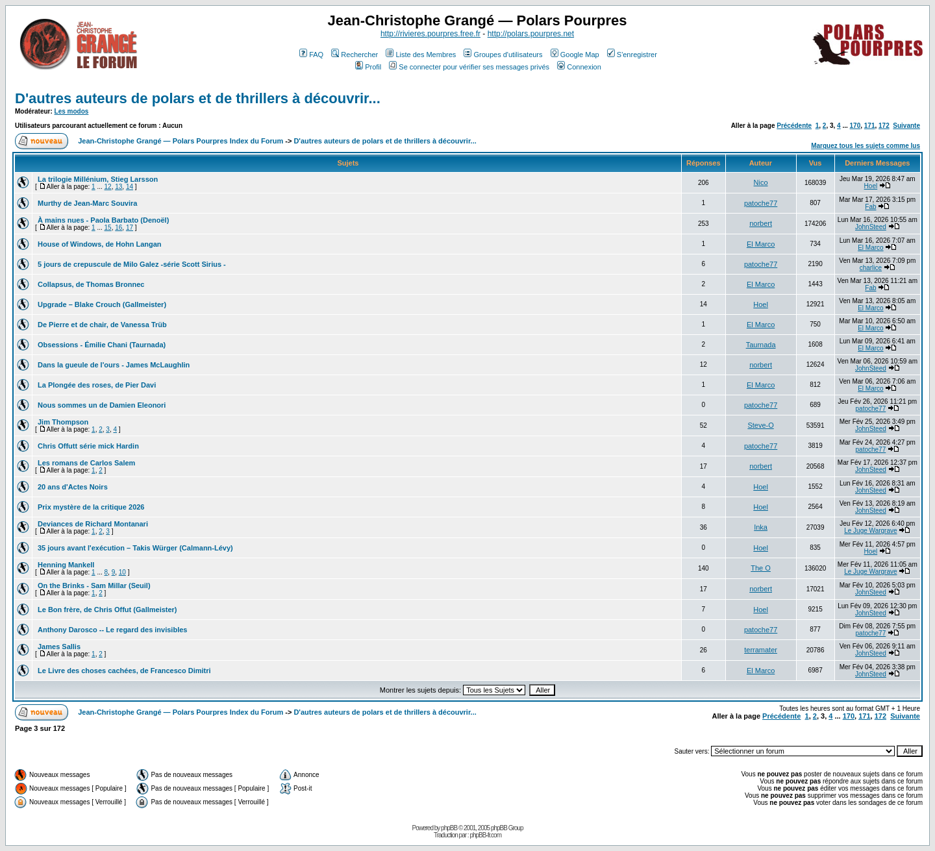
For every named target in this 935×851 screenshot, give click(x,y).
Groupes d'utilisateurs (503, 54)
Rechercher (354, 54)
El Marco (761, 244)
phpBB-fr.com (485, 835)
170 (855, 125)
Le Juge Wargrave (870, 530)
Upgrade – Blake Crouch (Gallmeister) (102, 304)
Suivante (906, 125)
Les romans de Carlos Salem (86, 463)
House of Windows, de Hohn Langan (100, 244)
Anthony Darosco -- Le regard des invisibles (112, 630)
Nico (761, 182)
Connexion (579, 67)
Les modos (72, 111)
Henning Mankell (66, 565)
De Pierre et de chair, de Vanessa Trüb (102, 324)
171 (869, 125)
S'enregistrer (632, 54)
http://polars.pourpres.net (531, 33)
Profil (368, 67)
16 (118, 227)
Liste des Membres (421, 54)
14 (129, 186)
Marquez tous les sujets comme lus (865, 145)
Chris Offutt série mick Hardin (88, 446)
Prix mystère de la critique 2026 (91, 507)
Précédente (794, 125)
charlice (871, 267)
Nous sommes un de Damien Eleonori (102, 405)
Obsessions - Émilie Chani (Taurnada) (102, 345)
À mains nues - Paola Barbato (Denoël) (103, 220)
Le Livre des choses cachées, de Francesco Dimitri (124, 670)
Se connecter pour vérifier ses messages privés (469, 67)
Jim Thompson (63, 422)
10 (122, 572)
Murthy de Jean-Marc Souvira (87, 203)
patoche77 (760, 203)
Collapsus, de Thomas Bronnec (91, 284)
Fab (870, 206)
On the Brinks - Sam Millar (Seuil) (94, 585)
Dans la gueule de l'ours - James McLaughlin (114, 365)
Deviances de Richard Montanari (93, 524)
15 (108, 227)
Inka (760, 527)
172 (884, 125)
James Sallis (59, 646)
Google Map (575, 54)
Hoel (871, 186)
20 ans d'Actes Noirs (73, 487)
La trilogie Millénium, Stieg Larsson (98, 179)
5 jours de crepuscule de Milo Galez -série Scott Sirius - (132, 264)
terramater (760, 650)
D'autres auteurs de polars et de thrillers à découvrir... (197, 98)
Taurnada (761, 345)
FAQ (311, 54)
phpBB (449, 828)
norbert (760, 223)
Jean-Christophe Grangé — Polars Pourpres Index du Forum (180, 141)
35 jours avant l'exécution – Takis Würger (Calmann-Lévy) (135, 548)
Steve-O (760, 425)
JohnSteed (870, 226)
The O (761, 568)
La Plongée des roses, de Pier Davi (97, 385)
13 (118, 186)
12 (108, 186)
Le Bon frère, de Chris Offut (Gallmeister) (107, 609)
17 (129, 227)
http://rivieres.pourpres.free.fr (430, 33)
